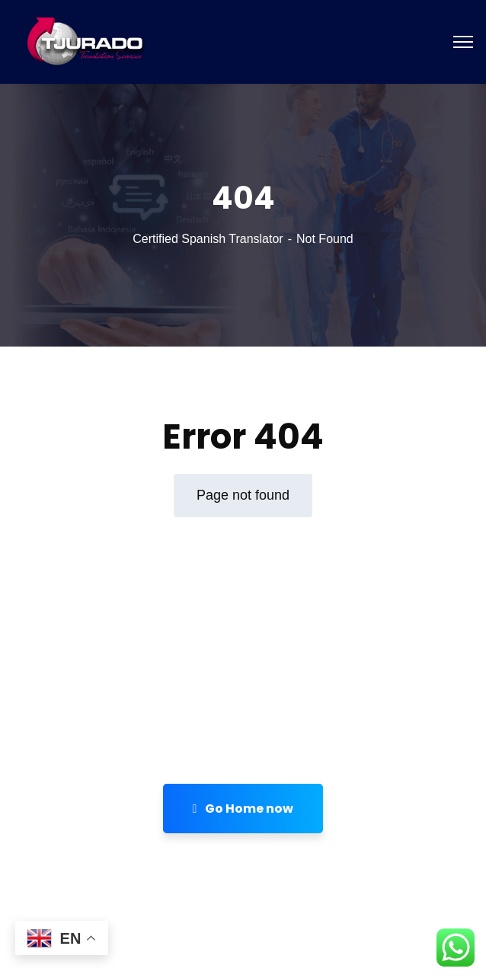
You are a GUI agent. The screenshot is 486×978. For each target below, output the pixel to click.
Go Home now (243, 808)
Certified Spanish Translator (208, 238)
